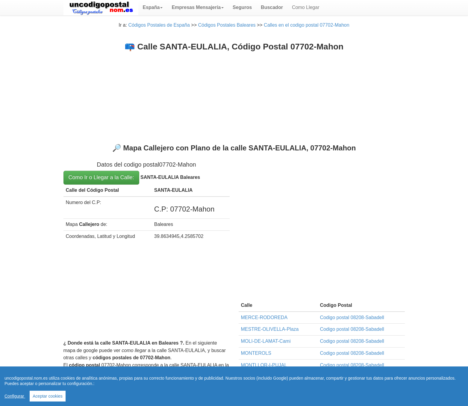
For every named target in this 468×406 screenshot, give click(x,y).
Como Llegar (305, 7)
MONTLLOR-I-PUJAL (264, 365)
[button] (152, 7)
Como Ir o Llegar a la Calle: (101, 177)
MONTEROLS (256, 353)
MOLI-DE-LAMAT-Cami (266, 341)
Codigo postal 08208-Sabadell (352, 317)
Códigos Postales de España (159, 25)
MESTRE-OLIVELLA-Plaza (270, 329)
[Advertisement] (234, 96)
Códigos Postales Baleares (226, 25)
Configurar (14, 396)
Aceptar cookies (48, 396)
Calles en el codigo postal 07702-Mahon (306, 25)
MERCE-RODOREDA (264, 317)
